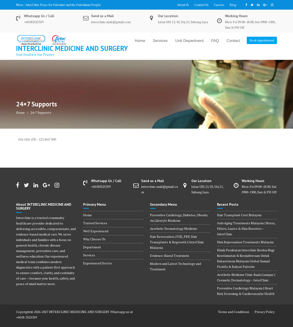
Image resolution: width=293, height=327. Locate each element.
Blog (233, 5)
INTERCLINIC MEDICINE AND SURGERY (72, 48)
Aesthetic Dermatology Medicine (173, 228)
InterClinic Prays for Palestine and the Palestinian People (63, 5)
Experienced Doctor (97, 263)
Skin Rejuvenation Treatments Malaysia (245, 242)
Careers (219, 5)
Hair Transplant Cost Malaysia (239, 215)
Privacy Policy (265, 312)
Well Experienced (95, 231)
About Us (183, 5)
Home (140, 41)
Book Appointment (262, 40)
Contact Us (201, 5)
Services (160, 41)
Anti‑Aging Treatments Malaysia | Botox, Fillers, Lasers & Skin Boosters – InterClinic (246, 228)
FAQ (215, 41)
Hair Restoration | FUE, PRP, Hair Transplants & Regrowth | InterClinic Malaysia (177, 242)
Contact (233, 41)
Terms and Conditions (233, 312)
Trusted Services (95, 223)
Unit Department (189, 41)
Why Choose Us (94, 239)
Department (92, 247)
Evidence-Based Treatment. (170, 255)
